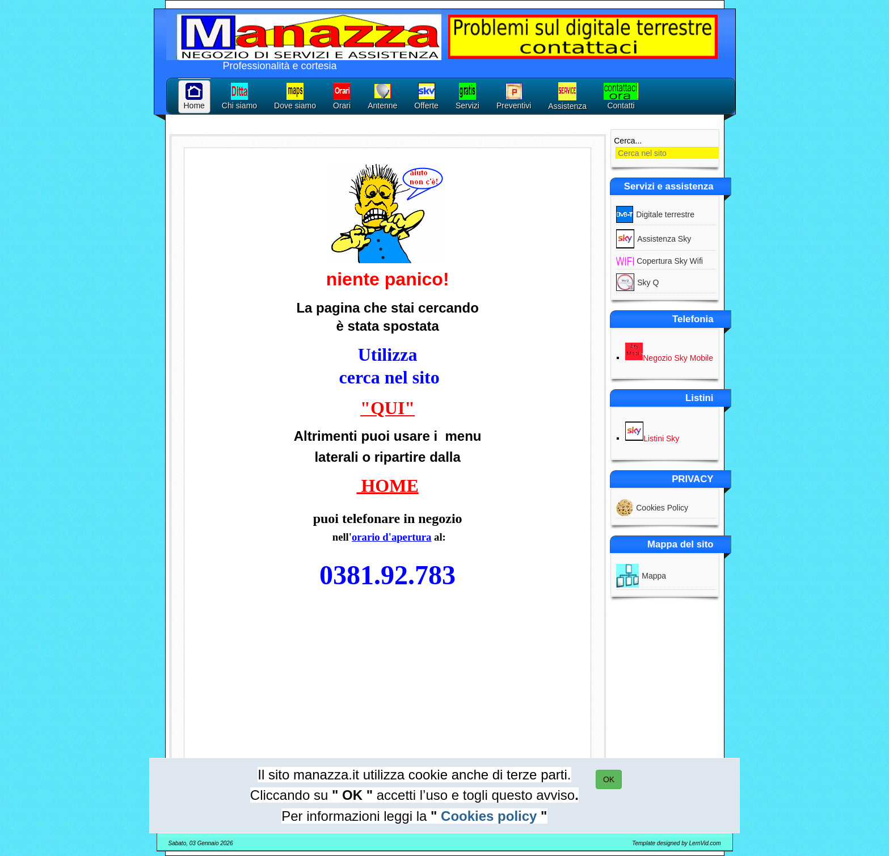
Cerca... (628, 140)
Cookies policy (489, 816)
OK (608, 779)
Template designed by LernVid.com (676, 843)
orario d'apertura (391, 537)
